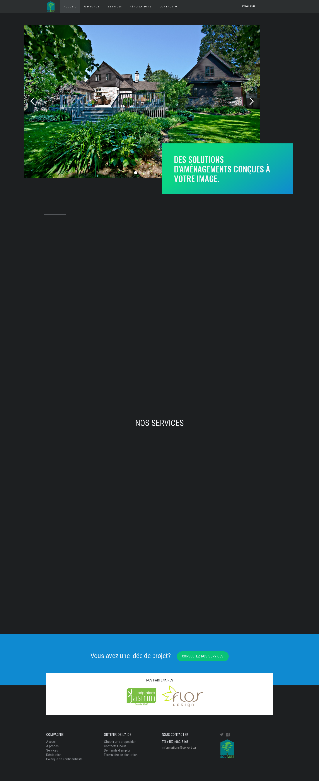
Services (52, 750)
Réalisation (53, 755)
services (115, 6)
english (248, 6)
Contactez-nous (115, 746)
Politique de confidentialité (64, 759)
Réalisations (141, 6)
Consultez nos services (202, 656)
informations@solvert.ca (179, 747)
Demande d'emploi (117, 750)
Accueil (70, 6)
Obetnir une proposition (120, 741)
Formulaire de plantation (121, 755)
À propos (92, 6)
